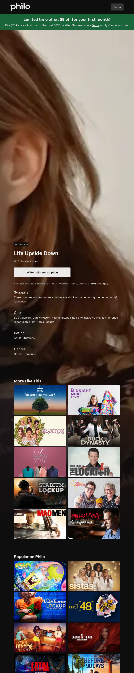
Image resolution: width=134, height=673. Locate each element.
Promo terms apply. (99, 283)
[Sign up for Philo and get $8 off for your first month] (67, 22)
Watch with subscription (42, 272)
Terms (95, 25)
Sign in (117, 6)
